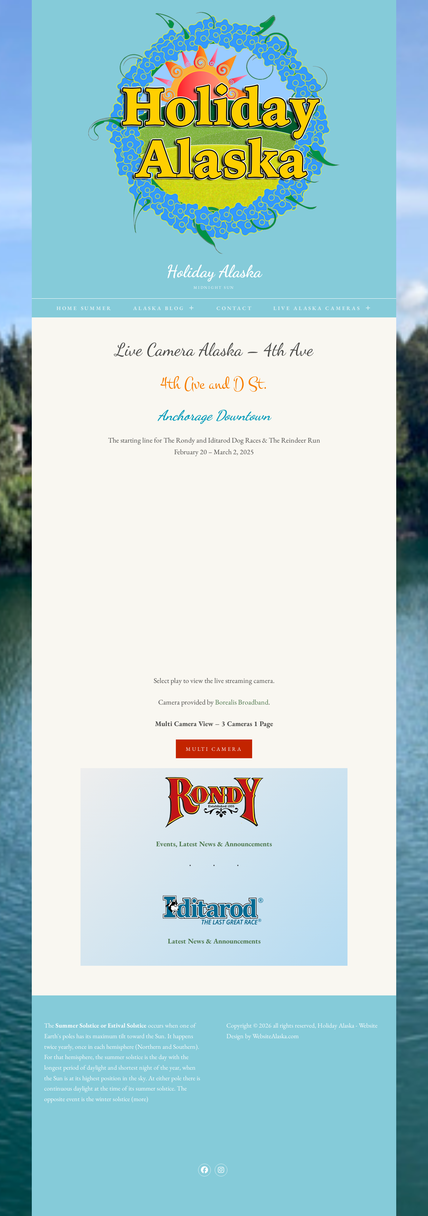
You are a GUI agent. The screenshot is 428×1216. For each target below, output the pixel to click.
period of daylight (84, 1067)
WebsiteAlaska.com (275, 1036)
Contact (234, 308)
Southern (184, 1046)
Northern (149, 1046)
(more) (139, 1099)
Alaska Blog (158, 308)
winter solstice (112, 1099)
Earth (51, 1036)
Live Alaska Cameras (317, 308)
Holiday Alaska (214, 271)
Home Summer (84, 308)
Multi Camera (214, 749)
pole (176, 1078)
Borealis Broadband (241, 702)
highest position (101, 1078)
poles (69, 1036)
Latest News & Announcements (214, 941)
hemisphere (120, 1046)
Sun (160, 1036)
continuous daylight (68, 1088)
